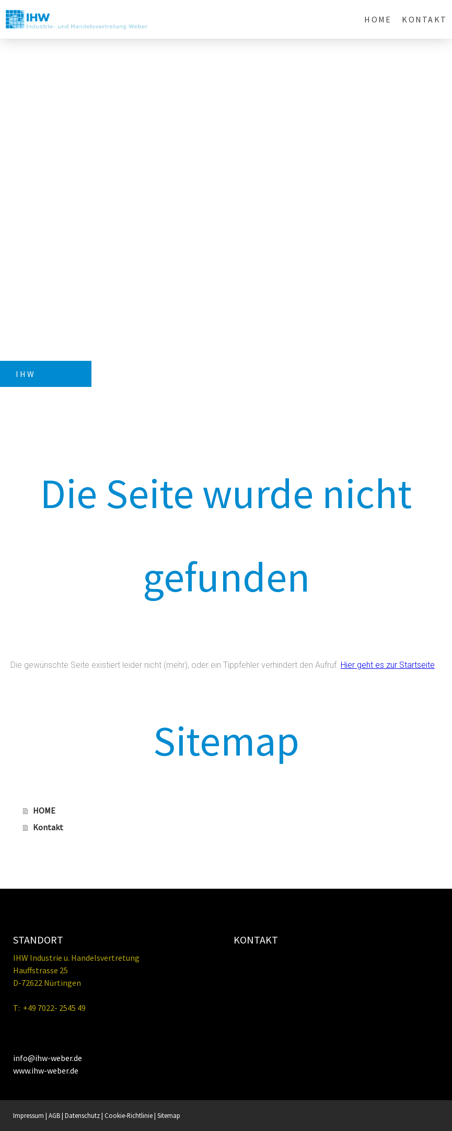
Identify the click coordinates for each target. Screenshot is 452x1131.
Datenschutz (82, 1115)
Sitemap (168, 1115)
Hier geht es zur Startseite (388, 665)
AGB (54, 1115)
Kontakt (424, 19)
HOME (377, 19)
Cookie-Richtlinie (129, 1115)
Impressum (28, 1115)
